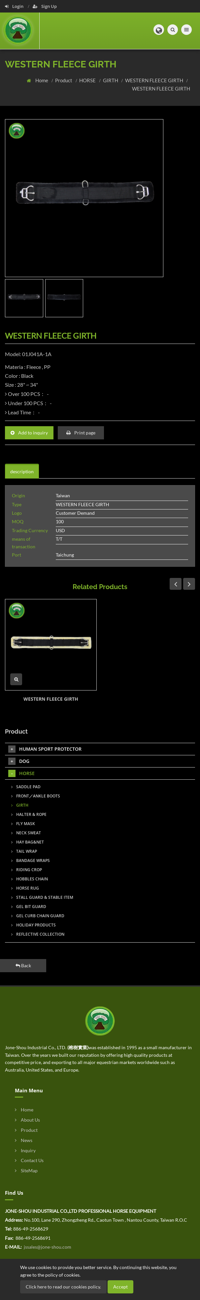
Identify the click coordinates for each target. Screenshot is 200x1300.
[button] (158, 29)
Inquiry (25, 1150)
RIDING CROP (26, 869)
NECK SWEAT (26, 833)
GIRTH (111, 80)
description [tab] (22, 471)
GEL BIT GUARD (28, 906)
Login (14, 6)
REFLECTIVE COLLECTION (37, 934)
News (23, 1140)
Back (23, 965)
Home (42, 80)
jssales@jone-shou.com (47, 1247)
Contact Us (29, 1160)
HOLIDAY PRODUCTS (33, 925)
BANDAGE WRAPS (30, 860)
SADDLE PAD (26, 787)
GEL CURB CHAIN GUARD (37, 916)
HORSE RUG (25, 888)
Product (64, 80)
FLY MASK (23, 823)
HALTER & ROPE (29, 814)
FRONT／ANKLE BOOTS (35, 796)
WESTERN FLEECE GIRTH (154, 80)
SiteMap (26, 1170)
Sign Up (45, 6)
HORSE (88, 80)
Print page (80, 432)
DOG (18, 761)
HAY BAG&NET (27, 842)
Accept (120, 1286)
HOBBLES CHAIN (29, 879)
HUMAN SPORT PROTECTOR (45, 749)
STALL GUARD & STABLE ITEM (42, 897)
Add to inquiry (29, 432)
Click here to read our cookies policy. (63, 1286)
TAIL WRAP (24, 851)
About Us (27, 1120)
